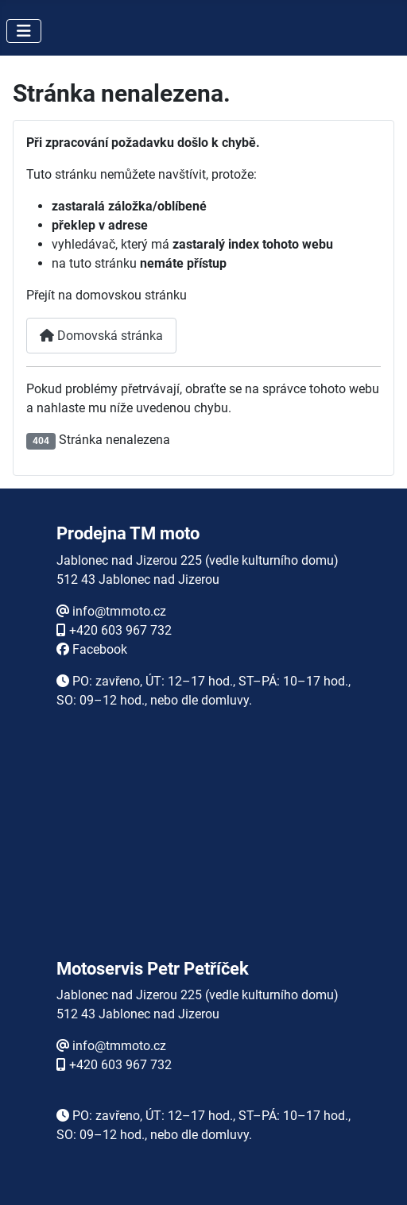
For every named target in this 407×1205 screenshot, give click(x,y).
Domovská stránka (101, 335)
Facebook (99, 649)
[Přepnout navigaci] (23, 31)
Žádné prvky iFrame (203, 850)
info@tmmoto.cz (119, 611)
